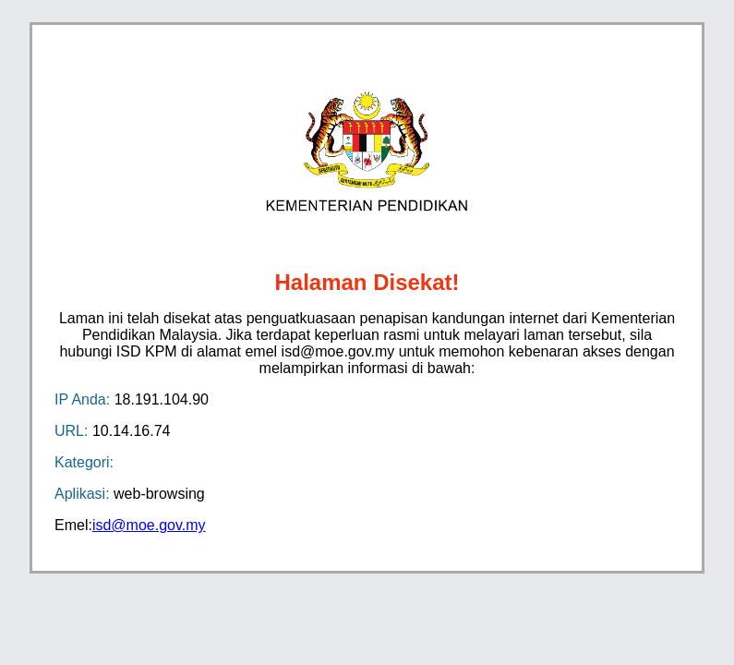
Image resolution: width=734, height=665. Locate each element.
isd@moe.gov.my (149, 525)
